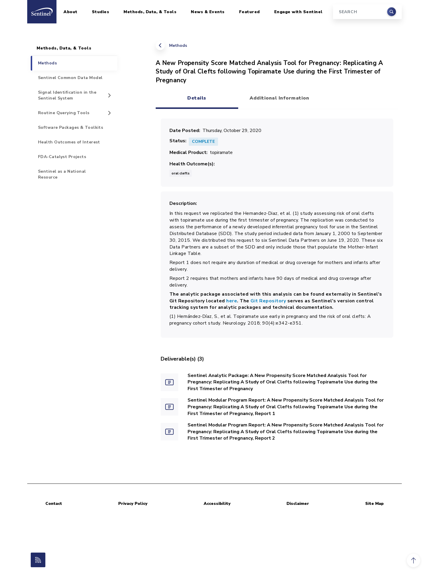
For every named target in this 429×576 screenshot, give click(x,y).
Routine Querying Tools (64, 113)
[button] (413, 560)
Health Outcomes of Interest (69, 142)
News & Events (208, 12)
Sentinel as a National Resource (62, 174)
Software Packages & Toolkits (70, 127)
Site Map (374, 503)
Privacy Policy (132, 503)
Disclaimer (297, 503)
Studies (100, 12)
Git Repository (268, 301)
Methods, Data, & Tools (149, 12)
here (231, 301)
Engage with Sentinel (298, 12)
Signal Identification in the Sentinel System (67, 95)
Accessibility (217, 503)
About (71, 12)
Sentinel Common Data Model (70, 77)
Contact (53, 503)
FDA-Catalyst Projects (62, 157)
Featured (249, 12)
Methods (178, 45)
